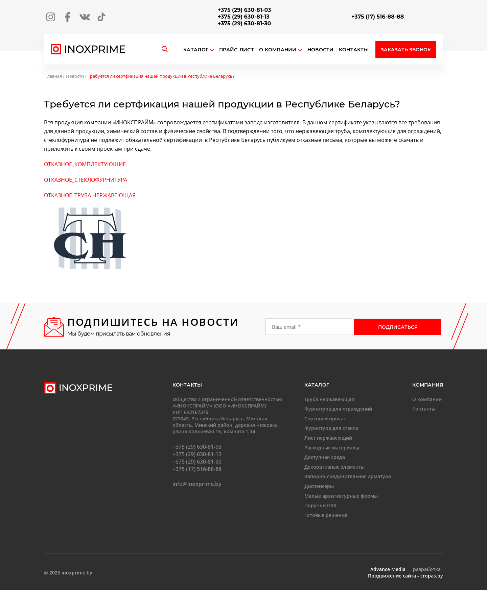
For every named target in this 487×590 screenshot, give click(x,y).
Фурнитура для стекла (331, 428)
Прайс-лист (236, 50)
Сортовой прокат (325, 418)
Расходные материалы (331, 447)
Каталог (195, 50)
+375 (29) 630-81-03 (244, 10)
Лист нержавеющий (328, 438)
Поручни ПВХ (320, 505)
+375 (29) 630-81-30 (244, 23)
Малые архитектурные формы (341, 496)
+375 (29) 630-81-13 (244, 17)
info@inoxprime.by (197, 484)
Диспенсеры (319, 486)
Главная (53, 76)
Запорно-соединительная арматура (347, 476)
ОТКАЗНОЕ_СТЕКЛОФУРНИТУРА (85, 179)
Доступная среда (324, 457)
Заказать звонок (406, 50)
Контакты (354, 50)
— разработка (405, 569)
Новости (320, 50)
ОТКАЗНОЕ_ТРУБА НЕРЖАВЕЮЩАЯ (90, 195)
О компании (280, 50)
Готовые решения (325, 515)
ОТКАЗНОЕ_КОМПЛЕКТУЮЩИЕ (85, 164)
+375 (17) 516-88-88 (377, 17)
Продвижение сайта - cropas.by (405, 575)
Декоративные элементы (334, 467)
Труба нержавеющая (329, 399)
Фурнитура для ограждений (338, 408)
